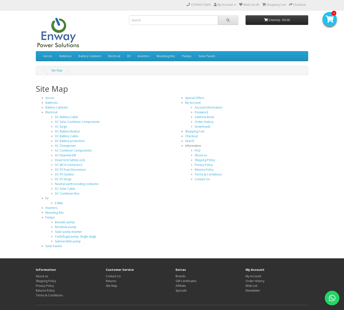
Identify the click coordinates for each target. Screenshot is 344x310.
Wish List (251, 286)
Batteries (65, 56)
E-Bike (59, 203)
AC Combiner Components (73, 150)
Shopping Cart (194, 131)
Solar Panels (207, 56)
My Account (193, 103)
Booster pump (65, 222)
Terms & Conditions (208, 174)
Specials (181, 290)
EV (128, 56)
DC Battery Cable (66, 117)
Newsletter (253, 290)
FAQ (197, 150)
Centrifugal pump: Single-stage (75, 236)
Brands (180, 276)
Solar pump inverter (68, 232)
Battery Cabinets (90, 56)
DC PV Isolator (64, 174)
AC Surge (61, 127)
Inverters (144, 56)
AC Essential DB (65, 155)
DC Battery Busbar (67, 131)
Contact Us (202, 179)
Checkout (191, 136)
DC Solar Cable (65, 189)
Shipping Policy (205, 160)
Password (201, 112)
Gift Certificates (186, 281)
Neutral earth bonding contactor (77, 184)
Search (189, 141)
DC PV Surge (63, 179)
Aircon (47, 56)
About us (201, 155)
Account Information (208, 107)
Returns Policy (204, 170)
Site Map (57, 70)
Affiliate (181, 286)
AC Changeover (65, 146)
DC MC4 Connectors (68, 165)
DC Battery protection (70, 141)
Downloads (202, 127)
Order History (204, 122)
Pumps (186, 56)
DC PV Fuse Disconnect (70, 170)
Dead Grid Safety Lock (70, 160)
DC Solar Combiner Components (77, 122)
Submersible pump (68, 241)
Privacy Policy (204, 165)
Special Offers (194, 98)
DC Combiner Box (67, 193)
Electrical (114, 56)
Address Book (204, 117)
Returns (111, 281)
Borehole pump (65, 227)
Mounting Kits (166, 56)
